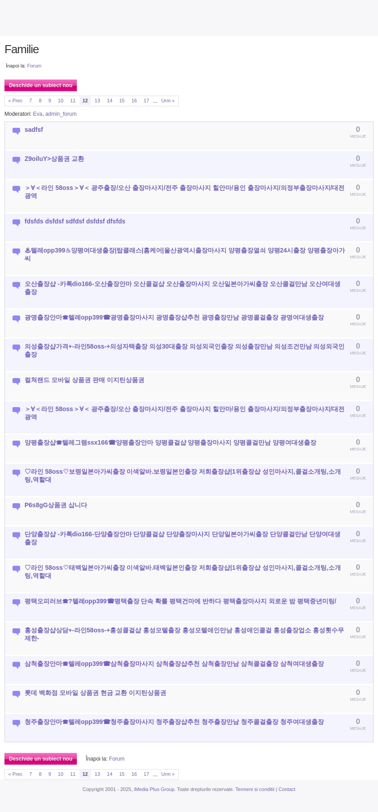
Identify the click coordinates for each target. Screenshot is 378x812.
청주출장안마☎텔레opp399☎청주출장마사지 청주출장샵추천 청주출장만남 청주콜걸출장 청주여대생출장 (174, 721)
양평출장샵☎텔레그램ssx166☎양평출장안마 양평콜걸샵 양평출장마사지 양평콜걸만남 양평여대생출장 (170, 442)
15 (122, 100)
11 (73, 100)
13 (97, 100)
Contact (286, 789)
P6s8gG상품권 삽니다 (56, 505)
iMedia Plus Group (154, 789)
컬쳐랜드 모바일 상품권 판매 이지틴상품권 (84, 379)
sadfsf (34, 129)
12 (85, 100)
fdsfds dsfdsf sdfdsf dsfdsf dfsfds (75, 221)
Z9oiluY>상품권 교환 (54, 158)
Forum (34, 65)
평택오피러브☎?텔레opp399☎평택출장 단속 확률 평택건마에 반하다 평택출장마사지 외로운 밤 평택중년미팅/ (180, 601)
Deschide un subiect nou (40, 85)
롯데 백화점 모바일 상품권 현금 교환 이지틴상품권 (95, 692)
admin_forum (60, 114)
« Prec (15, 100)
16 (134, 100)
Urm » (168, 100)
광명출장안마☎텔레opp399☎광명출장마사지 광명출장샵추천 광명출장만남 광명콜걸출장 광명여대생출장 (174, 317)
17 (146, 100)
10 (60, 100)
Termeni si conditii (254, 789)
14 (109, 100)
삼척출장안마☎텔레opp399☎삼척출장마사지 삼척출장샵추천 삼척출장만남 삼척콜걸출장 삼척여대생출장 (174, 663)
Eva (37, 114)
